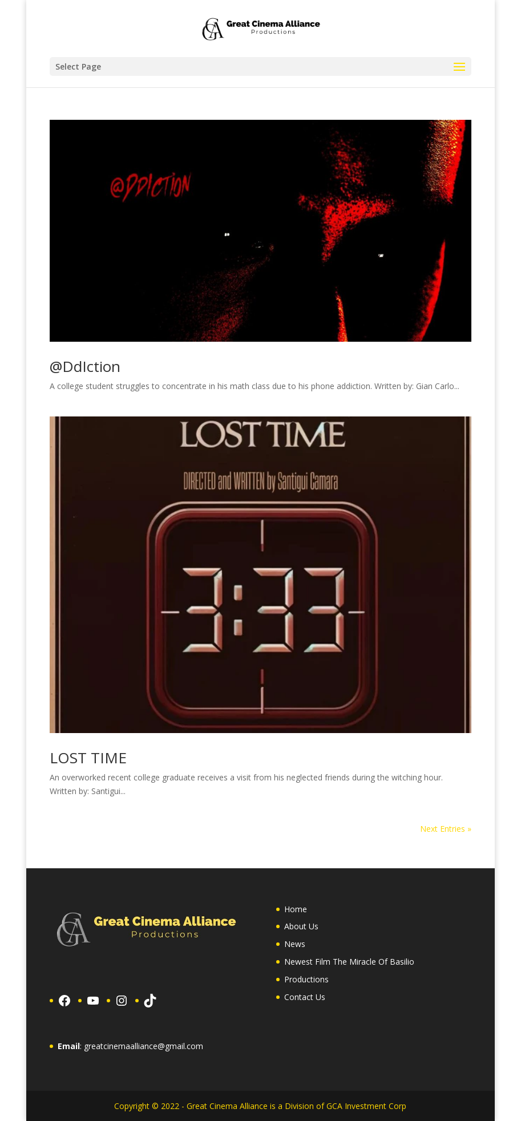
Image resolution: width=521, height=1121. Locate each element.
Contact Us (304, 997)
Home (295, 909)
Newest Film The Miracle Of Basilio (349, 961)
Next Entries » (445, 828)
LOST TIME (88, 757)
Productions (306, 979)
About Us (301, 926)
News (294, 943)
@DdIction (85, 366)
